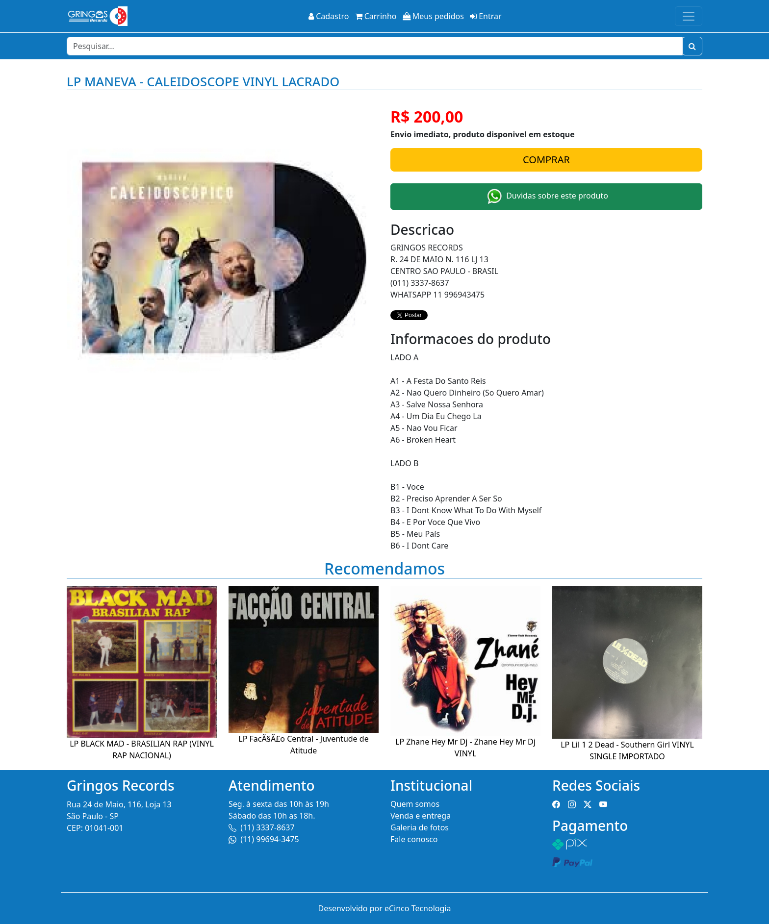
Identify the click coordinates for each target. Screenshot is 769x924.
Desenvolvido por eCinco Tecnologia (384, 908)
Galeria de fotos (419, 827)
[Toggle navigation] (688, 16)
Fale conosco (414, 839)
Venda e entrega (420, 815)
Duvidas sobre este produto (546, 196)
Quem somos (414, 804)
